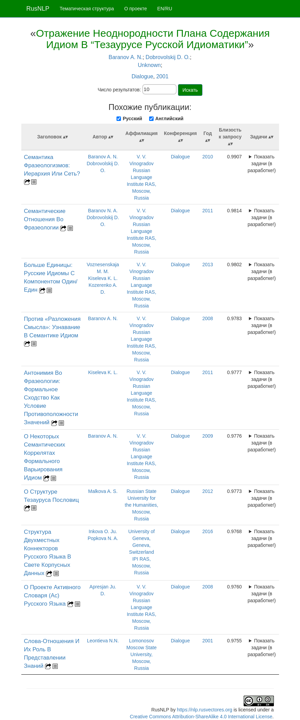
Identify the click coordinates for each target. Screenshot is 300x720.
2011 (207, 210)
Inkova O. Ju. (103, 531)
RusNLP (37, 8)
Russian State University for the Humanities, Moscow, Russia (141, 504)
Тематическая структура (87, 8)
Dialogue (142, 76)
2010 (207, 156)
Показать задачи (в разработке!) (262, 163)
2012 (207, 491)
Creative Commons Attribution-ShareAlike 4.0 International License (201, 716)
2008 (207, 318)
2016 (207, 531)
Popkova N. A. (103, 538)
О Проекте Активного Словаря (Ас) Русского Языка (52, 595)
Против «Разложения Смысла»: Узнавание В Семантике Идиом (52, 327)
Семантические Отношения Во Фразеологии (45, 219)
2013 (207, 264)
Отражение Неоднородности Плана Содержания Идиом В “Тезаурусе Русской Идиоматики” (153, 38)
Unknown (149, 65)
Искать (190, 90)
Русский (132, 118)
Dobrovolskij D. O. (168, 57)
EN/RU (165, 8)
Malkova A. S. (103, 491)
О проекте (135, 8)
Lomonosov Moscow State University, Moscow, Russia (141, 654)
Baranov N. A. (103, 210)
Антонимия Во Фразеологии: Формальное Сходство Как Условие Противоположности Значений (51, 398)
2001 (162, 76)
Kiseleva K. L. (103, 278)
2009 (207, 436)
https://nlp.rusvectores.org (204, 709)
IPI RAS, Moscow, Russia (141, 565)
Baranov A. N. (126, 57)
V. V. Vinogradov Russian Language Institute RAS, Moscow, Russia (141, 177)
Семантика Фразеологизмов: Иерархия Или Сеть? (52, 165)
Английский (169, 118)
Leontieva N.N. (103, 640)
